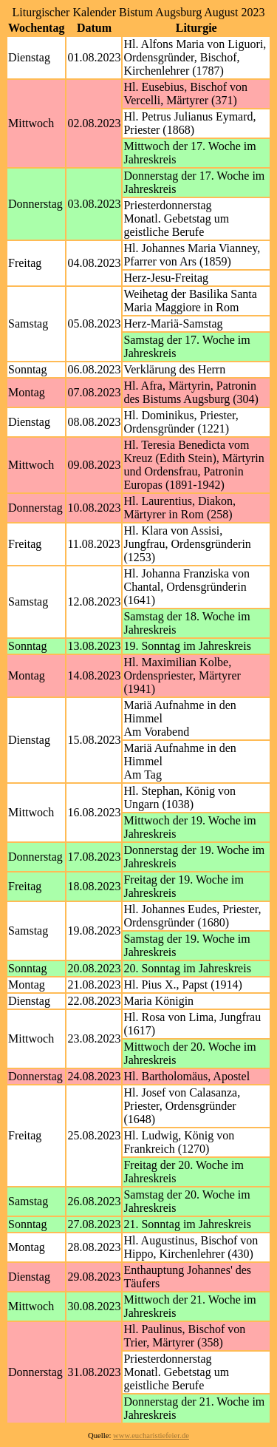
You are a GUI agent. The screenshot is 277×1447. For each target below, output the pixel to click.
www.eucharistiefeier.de (151, 1435)
